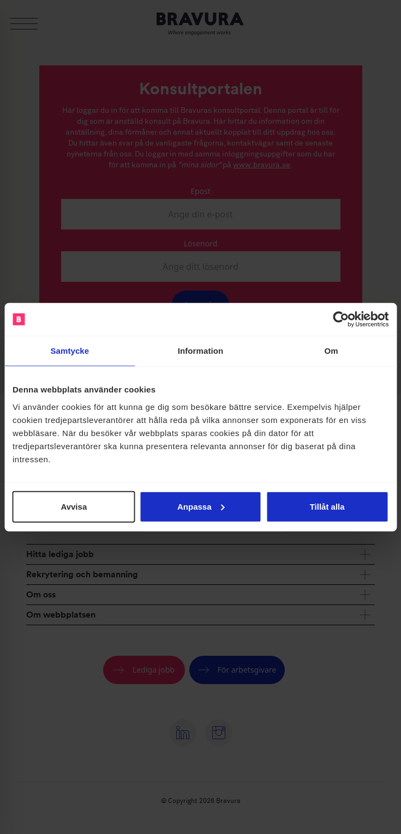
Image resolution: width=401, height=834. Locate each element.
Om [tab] (331, 350)
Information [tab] (201, 350)
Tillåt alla (327, 506)
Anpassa (201, 506)
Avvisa (74, 506)
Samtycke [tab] (69, 350)
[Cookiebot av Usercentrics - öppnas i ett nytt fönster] (340, 319)
